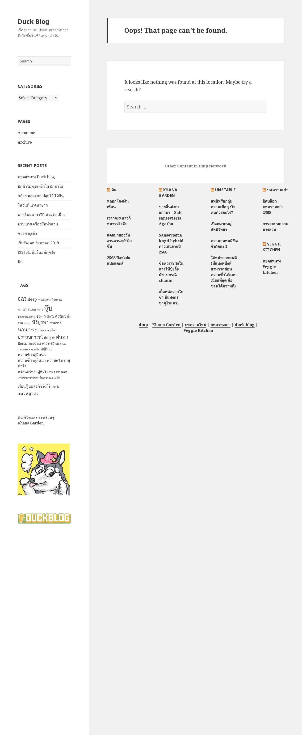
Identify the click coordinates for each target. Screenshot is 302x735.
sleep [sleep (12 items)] (32, 299)
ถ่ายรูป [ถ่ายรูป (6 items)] (27, 323)
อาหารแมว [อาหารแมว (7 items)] (60, 372)
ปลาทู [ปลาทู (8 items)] (47, 337)
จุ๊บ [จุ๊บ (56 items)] (48, 308)
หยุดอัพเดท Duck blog (36, 176)
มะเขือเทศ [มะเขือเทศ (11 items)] (37, 343)
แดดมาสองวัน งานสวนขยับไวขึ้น (119, 241)
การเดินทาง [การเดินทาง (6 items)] (44, 299)
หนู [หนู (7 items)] (50, 349)
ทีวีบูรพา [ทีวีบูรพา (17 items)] (40, 322)
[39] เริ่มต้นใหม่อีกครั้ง (36, 252)
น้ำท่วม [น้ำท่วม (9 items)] (33, 330)
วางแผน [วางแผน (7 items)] (23, 349)
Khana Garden (31, 423)
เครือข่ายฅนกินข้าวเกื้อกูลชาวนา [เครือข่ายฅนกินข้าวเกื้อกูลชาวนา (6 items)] (35, 377)
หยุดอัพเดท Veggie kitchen (272, 266)
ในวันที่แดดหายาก (33, 205)
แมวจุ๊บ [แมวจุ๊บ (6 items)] (55, 386)
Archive (25, 142)
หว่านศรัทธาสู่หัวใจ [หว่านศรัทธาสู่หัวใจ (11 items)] (33, 371)
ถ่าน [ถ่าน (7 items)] (20, 323)
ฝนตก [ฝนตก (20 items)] (62, 336)
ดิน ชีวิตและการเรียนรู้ (36, 417)
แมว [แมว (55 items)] (44, 385)
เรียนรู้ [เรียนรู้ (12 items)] (23, 386)
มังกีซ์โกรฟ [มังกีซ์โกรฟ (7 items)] (52, 343)
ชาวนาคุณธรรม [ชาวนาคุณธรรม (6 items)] (26, 316)
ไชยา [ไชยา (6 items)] (35, 394)
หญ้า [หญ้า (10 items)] (44, 349)
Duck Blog (33, 21)
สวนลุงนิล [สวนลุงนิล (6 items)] (34, 349)
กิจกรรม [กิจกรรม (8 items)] (56, 299)
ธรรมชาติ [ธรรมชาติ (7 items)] (55, 323)
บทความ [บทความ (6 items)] (44, 330)
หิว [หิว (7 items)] (51, 372)
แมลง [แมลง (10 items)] (33, 386)
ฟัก (20, 261)
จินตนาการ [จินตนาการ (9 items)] (35, 309)
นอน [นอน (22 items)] (22, 329)
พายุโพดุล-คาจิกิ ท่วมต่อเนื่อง (42, 214)
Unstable (225, 189)
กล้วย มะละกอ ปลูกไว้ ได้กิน (41, 195)
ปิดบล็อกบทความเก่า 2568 (273, 207)
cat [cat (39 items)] (22, 298)
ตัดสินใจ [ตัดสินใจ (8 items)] (48, 316)
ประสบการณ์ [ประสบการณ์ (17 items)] (30, 337)
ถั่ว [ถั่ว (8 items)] (69, 316)
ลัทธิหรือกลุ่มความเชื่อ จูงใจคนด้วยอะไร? (223, 207)
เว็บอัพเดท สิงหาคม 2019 (38, 242)
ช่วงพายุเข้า (27, 233)
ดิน (114, 189)
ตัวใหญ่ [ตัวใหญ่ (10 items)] (60, 316)
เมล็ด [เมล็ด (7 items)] (57, 377)
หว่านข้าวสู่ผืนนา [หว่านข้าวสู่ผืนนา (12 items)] (32, 354)
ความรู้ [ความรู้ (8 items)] (22, 309)
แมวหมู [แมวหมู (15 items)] (24, 393)
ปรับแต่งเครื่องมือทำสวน (38, 224)
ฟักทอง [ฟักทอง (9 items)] (23, 343)
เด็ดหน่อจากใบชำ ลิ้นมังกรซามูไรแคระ (171, 297)
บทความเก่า (278, 189)
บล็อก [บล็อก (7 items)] (53, 330)
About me (26, 132)
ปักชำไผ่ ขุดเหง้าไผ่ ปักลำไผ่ (40, 186)
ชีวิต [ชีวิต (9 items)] (39, 316)
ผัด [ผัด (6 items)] (53, 337)
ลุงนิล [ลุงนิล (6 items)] (63, 343)
